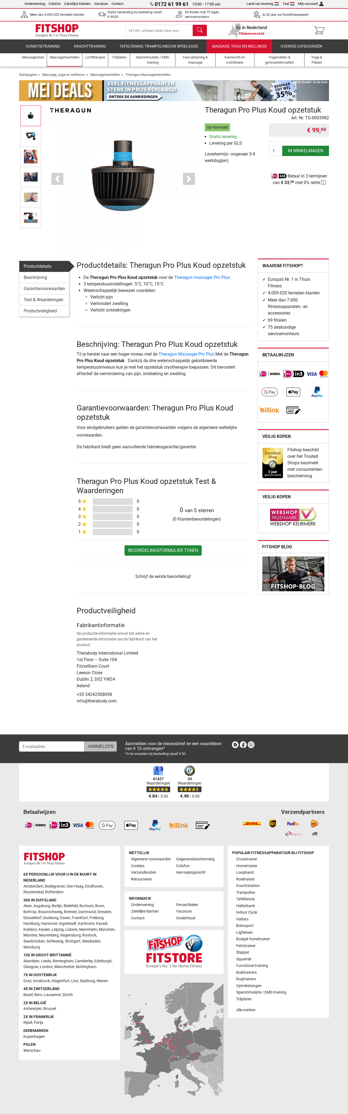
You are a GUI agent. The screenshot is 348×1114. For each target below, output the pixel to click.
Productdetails (37, 270)
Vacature (101, 4)
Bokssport (245, 925)
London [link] (46, 966)
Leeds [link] (46, 961)
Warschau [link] (32, 1050)
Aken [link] (27, 906)
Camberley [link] (84, 961)
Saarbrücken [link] (34, 941)
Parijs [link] (38, 1022)
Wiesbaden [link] (91, 941)
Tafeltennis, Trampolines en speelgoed (159, 50)
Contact (117, 4)
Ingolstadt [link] (67, 923)
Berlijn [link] (57, 906)
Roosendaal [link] (33, 892)
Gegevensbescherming (195, 859)
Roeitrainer (245, 879)
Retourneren (141, 879)
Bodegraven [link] (55, 886)
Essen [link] (65, 918)
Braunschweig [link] (50, 912)
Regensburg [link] (70, 935)
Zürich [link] (67, 994)
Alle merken (246, 1010)
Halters (242, 919)
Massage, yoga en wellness (239, 50)
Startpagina (28, 78)
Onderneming (34, 4)
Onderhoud (185, 918)
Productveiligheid (40, 314)
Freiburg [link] (96, 918)
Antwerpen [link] (32, 1008)
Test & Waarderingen (43, 303)
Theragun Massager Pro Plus (186, 357)
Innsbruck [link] (41, 981)
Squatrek (243, 959)
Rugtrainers (246, 979)
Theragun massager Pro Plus (202, 281)
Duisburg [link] (50, 918)
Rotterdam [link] (54, 892)
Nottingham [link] (86, 966)
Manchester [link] (64, 966)
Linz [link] (74, 981)
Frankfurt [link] (80, 918)
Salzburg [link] (87, 981)
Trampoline (245, 892)
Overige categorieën (301, 50)
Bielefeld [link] (71, 906)
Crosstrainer (246, 859)
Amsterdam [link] (33, 886)
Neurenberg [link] (49, 935)
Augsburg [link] (41, 906)
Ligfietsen (244, 932)
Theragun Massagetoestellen (147, 78)
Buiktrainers (246, 972)
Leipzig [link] (58, 929)
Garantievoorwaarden (44, 292)
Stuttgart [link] (72, 941)
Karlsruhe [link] (86, 923)
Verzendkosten (143, 872)
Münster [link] (30, 935)
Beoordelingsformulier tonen (163, 554)
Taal (288, 4)
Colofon (55, 4)
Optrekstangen (249, 986)
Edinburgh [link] (103, 961)
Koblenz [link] (30, 929)
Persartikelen (187, 905)
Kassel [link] (101, 923)
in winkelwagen (305, 154)
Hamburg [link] (31, 923)
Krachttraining (90, 50)
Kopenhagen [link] (34, 1036)
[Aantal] (275, 155)
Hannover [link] (49, 923)
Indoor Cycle (246, 912)
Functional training (252, 965)
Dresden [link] (104, 912)
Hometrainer (246, 866)
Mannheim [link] (88, 929)
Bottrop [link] (29, 912)
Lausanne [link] (52, 994)
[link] (270, 378)
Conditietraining (43, 50)
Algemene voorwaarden (151, 859)
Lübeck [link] (71, 929)
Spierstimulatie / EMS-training (261, 992)
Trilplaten (244, 999)
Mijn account (311, 4)
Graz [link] (27, 981)
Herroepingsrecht (191, 872)
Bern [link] (38, 994)
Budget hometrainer (253, 939)
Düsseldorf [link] (32, 918)
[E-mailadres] (52, 746)
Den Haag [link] (75, 886)
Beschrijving (35, 281)
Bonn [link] (99, 906)
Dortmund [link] (87, 912)
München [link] (106, 929)
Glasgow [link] (30, 966)
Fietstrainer (246, 946)
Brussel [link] (50, 1008)
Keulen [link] (44, 929)
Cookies (137, 866)
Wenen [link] (102, 981)
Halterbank (245, 906)
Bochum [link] (86, 906)
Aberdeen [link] (31, 961)
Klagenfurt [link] (61, 981)
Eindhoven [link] (94, 886)
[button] (57, 182)
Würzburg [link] (31, 947)
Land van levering (263, 4)
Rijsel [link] (27, 1022)
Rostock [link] (89, 935)
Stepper (242, 952)
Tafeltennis (245, 899)
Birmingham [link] (63, 961)
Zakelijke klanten (77, 4)
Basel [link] (28, 994)
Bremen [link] (70, 912)
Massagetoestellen (105, 78)
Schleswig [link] (54, 941)
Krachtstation (248, 885)
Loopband (245, 872)
